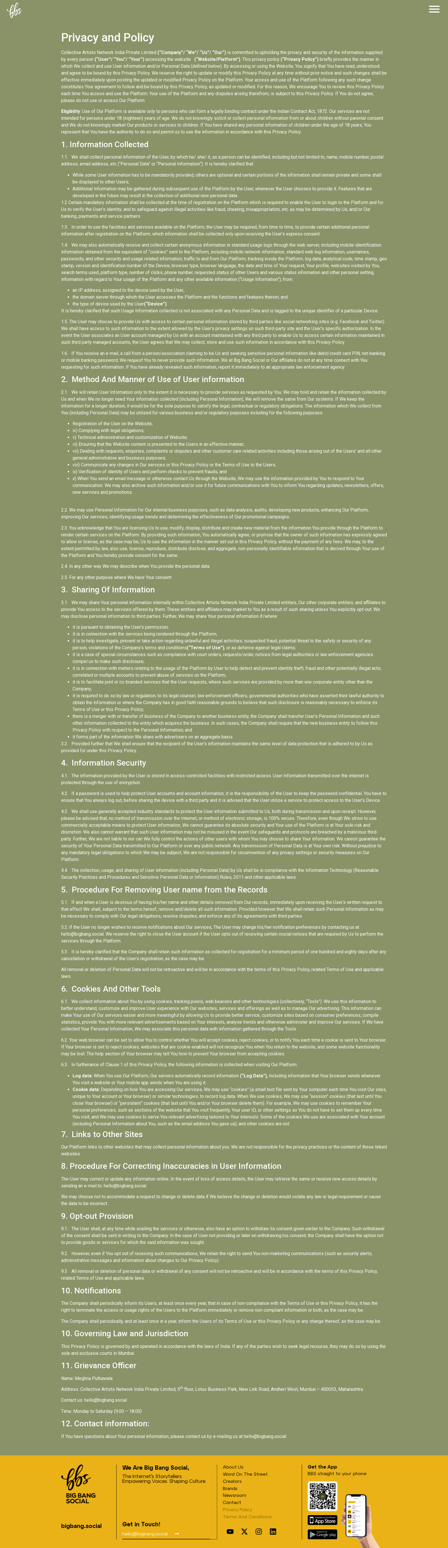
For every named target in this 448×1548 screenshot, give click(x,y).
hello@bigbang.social (82, 934)
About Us (233, 1466)
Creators (232, 1481)
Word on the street (245, 1474)
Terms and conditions (247, 1516)
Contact (232, 1502)
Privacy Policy (237, 1509)
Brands (230, 1488)
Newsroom (234, 1495)
